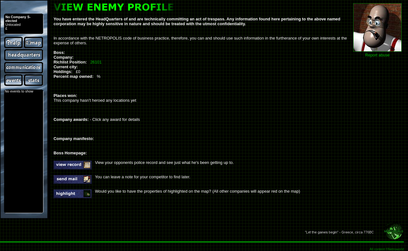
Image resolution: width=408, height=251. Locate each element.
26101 (96, 62)
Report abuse (377, 55)
